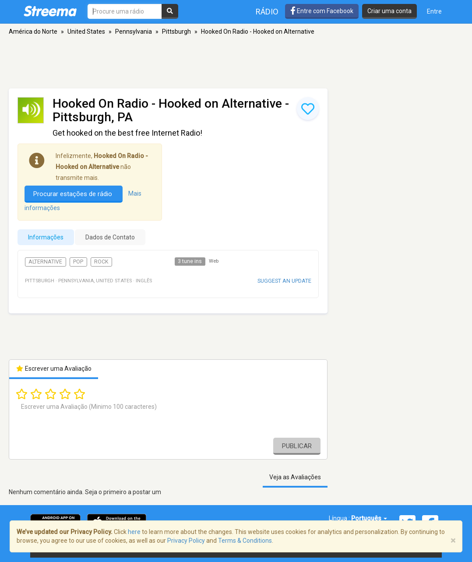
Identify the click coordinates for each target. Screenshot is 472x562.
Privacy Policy (186, 540)
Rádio (267, 11)
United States (86, 31)
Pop (78, 262)
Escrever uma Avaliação (54, 368)
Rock (101, 262)
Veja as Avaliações (295, 477)
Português (369, 518)
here (134, 531)
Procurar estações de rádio (73, 194)
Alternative (45, 262)
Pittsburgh (176, 31)
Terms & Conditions (245, 540)
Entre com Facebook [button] (321, 10)
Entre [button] (434, 11)
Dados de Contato (110, 237)
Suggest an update (284, 280)
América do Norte (33, 31)
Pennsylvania (133, 31)
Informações (45, 237)
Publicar (297, 446)
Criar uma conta (389, 10)
